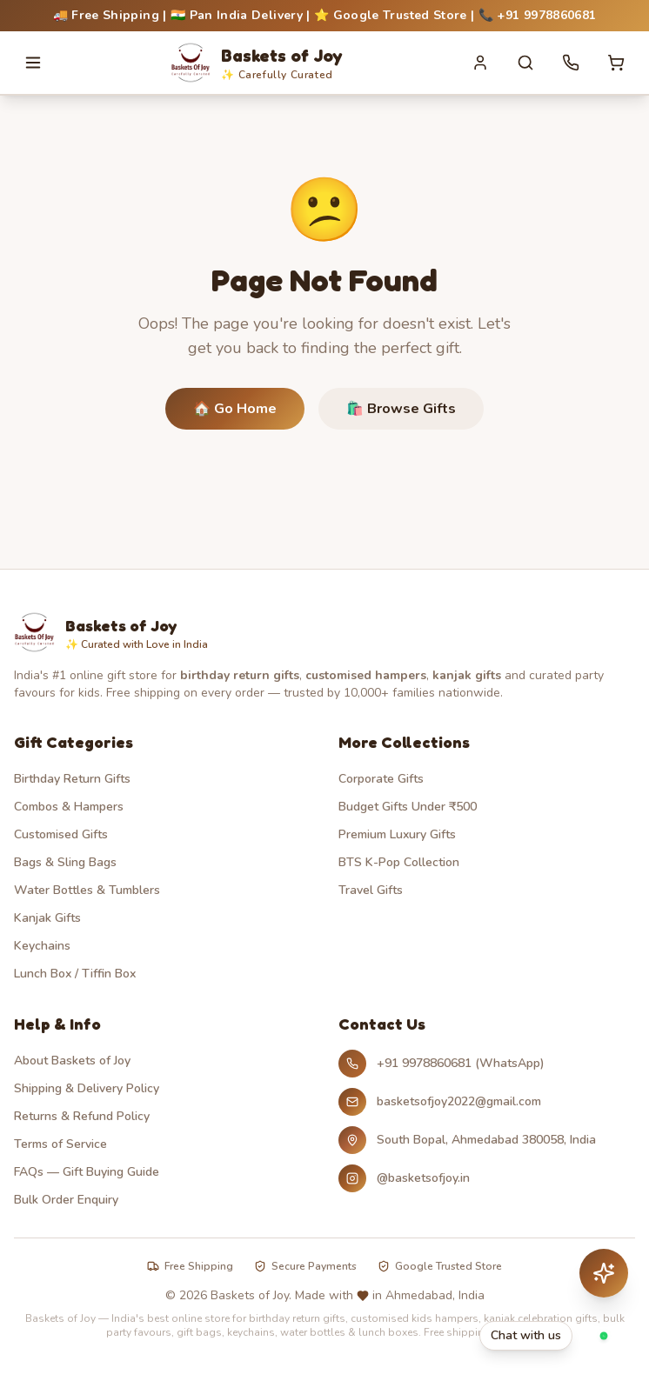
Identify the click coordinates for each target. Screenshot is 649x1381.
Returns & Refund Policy (82, 1116)
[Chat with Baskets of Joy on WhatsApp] (553, 1335)
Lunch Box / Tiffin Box (75, 973)
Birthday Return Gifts (72, 779)
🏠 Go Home (235, 408)
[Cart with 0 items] (616, 62)
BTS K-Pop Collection (398, 862)
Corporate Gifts (381, 779)
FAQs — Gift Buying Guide (86, 1172)
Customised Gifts (61, 834)
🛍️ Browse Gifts (401, 408)
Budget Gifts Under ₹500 (407, 806)
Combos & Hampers (69, 806)
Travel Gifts (370, 890)
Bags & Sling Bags (65, 862)
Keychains (42, 945)
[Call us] (571, 62)
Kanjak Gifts (47, 918)
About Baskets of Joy (72, 1060)
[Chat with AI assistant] (603, 1273)
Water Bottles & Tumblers (87, 890)
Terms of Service (60, 1144)
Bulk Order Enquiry (66, 1199)
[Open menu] (33, 62)
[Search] (525, 62)
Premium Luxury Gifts (397, 834)
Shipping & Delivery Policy (86, 1088)
